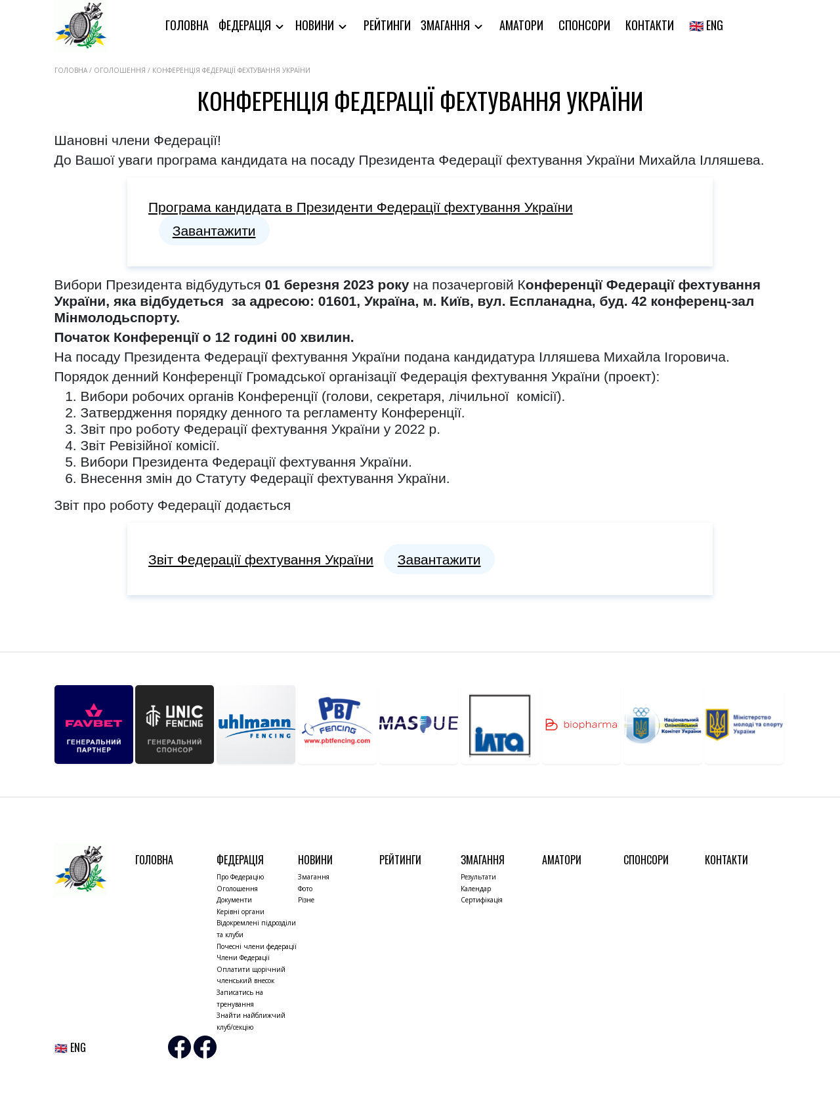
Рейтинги (387, 24)
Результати (478, 876)
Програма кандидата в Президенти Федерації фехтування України (360, 207)
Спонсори (584, 24)
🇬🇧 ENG (706, 24)
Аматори (521, 24)
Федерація (246, 24)
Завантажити (214, 230)
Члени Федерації (243, 957)
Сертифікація (482, 899)
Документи (234, 899)
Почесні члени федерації (257, 946)
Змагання (446, 24)
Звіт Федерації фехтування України (260, 559)
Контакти (649, 24)
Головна (187, 24)
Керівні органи (240, 911)
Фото (305, 888)
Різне (306, 899)
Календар (476, 888)
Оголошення (237, 888)
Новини (316, 24)
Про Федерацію (240, 876)
